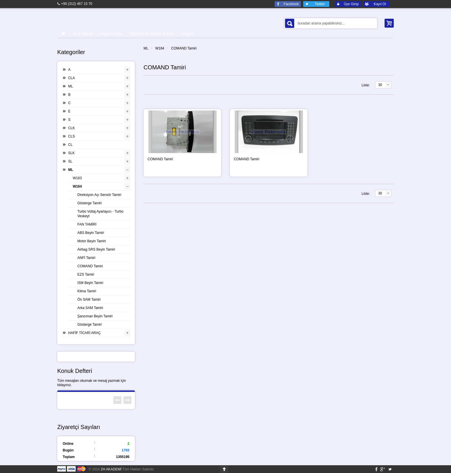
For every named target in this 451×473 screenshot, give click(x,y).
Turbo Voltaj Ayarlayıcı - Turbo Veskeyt (100, 213)
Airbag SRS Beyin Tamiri (96, 249)
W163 (77, 178)
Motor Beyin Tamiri (91, 241)
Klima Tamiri (86, 291)
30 (380, 85)
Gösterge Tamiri (89, 203)
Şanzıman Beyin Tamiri (95, 316)
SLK (71, 153)
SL (70, 161)
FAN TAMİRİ (86, 224)
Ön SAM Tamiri (88, 299)
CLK (71, 128)
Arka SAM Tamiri (90, 308)
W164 (159, 48)
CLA (71, 78)
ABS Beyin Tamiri (90, 233)
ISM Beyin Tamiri (90, 283)
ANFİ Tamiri (86, 258)
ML (146, 48)
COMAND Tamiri (183, 48)
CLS (71, 136)
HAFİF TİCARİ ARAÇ (84, 333)
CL (70, 145)
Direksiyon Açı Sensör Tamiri (99, 195)
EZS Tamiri (85, 274)
